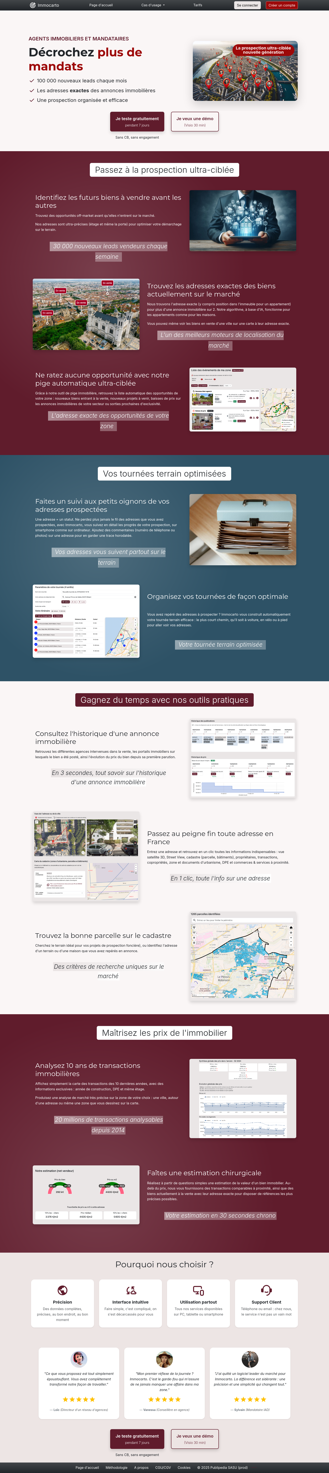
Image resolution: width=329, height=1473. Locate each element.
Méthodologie (116, 1467)
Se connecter (247, 5)
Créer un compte (282, 5)
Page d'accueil (87, 1467)
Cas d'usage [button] (151, 5)
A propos (141, 1467)
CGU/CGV (163, 1467)
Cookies (184, 1467)
